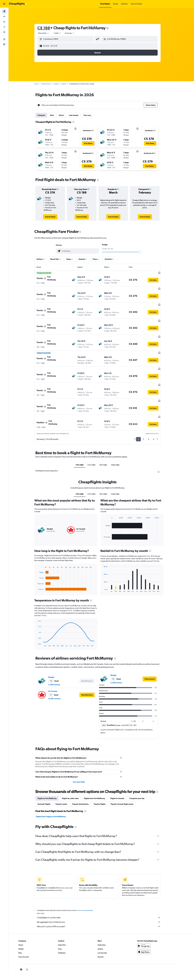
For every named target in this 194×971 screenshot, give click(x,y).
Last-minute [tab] (77, 115)
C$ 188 (47, 28)
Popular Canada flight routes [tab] (125, 780)
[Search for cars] (4, 21)
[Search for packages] (4, 26)
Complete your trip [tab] (140, 774)
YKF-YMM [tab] (107, 440)
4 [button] (157, 414)
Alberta (67, 84)
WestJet (55, 653)
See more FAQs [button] (83, 757)
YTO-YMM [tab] (83, 440)
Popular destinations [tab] (84, 780)
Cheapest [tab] (45, 115)
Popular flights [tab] (103, 780)
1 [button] (142, 414)
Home (40, 84)
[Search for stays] (4, 16)
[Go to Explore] (4, 32)
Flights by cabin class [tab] (74, 774)
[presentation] (111, 28)
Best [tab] (56, 115)
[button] (4, 4)
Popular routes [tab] (65, 780)
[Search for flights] (4, 11)
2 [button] (147, 414)
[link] (54, 216)
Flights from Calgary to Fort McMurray (55, 792)
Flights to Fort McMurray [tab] (51, 774)
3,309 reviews (58, 660)
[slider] (143, 251)
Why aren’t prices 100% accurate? (102, 901)
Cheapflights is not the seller (102, 893)
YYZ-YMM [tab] (95, 440)
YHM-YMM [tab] (119, 440)
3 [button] (152, 414)
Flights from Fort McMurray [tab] (98, 774)
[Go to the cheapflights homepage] (18, 4)
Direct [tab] (65, 115)
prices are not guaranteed (89, 886)
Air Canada (56, 667)
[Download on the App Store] (151, 927)
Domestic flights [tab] (47, 780)
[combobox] (47, 33)
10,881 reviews (58, 674)
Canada (60, 84)
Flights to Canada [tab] (121, 774)
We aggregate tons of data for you (102, 897)
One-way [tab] (91, 115)
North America (50, 84)
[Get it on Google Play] (151, 921)
